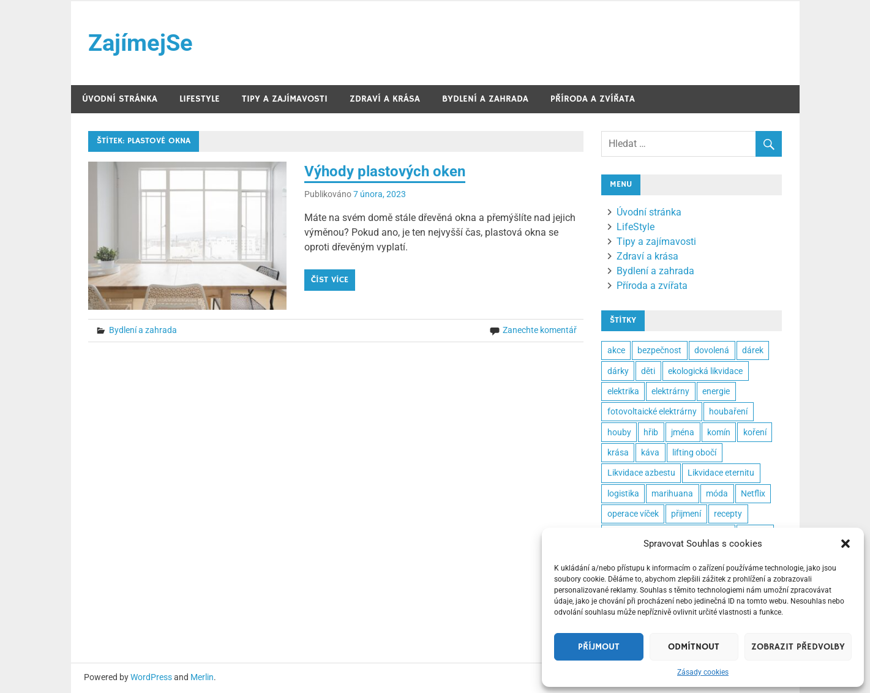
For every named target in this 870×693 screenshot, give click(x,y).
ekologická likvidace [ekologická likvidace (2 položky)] (705, 371)
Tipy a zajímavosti (285, 99)
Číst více (329, 279)
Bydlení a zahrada (485, 99)
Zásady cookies (703, 672)
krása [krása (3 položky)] (618, 452)
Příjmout (599, 647)
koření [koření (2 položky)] (755, 432)
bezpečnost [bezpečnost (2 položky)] (659, 350)
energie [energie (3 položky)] (716, 391)
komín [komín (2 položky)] (718, 432)
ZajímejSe (140, 42)
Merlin (202, 678)
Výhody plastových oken (384, 171)
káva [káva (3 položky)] (650, 452)
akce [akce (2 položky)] (616, 350)
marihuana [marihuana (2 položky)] (672, 493)
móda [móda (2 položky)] (717, 493)
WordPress (151, 678)
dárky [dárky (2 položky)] (618, 371)
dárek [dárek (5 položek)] (752, 350)
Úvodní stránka (119, 99)
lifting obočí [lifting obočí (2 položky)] (694, 452)
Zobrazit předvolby (798, 647)
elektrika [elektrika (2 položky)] (623, 391)
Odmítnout (693, 647)
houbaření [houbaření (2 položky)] (728, 411)
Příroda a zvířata (592, 99)
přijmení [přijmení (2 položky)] (686, 514)
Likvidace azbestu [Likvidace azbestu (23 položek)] (641, 473)
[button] (845, 544)
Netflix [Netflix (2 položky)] (753, 493)
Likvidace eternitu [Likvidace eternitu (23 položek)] (721, 473)
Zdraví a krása (385, 99)
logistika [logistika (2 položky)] (623, 493)
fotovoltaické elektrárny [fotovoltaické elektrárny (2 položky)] (652, 411)
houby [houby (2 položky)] (619, 432)
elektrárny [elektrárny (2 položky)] (670, 391)
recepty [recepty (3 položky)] (728, 514)
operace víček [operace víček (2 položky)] (633, 514)
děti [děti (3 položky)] (648, 371)
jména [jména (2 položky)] (682, 432)
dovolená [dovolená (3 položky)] (711, 350)
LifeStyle (199, 99)
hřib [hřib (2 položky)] (650, 432)
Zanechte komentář (540, 330)
